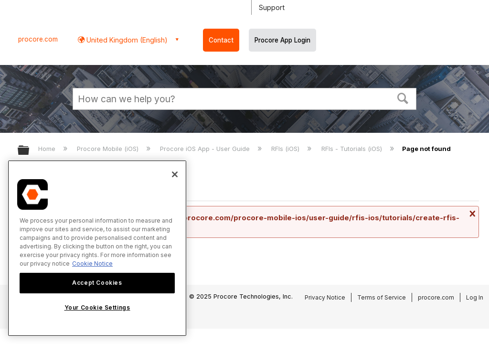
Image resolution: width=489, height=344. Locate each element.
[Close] (174, 174)
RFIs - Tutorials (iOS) (352, 148)
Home (47, 148)
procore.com (38, 39)
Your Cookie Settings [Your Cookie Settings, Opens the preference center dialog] (97, 307)
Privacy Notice (325, 297)
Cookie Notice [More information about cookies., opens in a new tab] (92, 263)
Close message (471, 213)
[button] (403, 97)
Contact (221, 40)
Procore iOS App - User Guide (206, 148)
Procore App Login (282, 40)
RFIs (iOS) (286, 148)
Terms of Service (381, 297)
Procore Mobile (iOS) (108, 148)
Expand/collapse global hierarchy (29, 151)
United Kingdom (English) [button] (126, 40)
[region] (97, 248)
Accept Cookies (97, 282)
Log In (474, 297)
